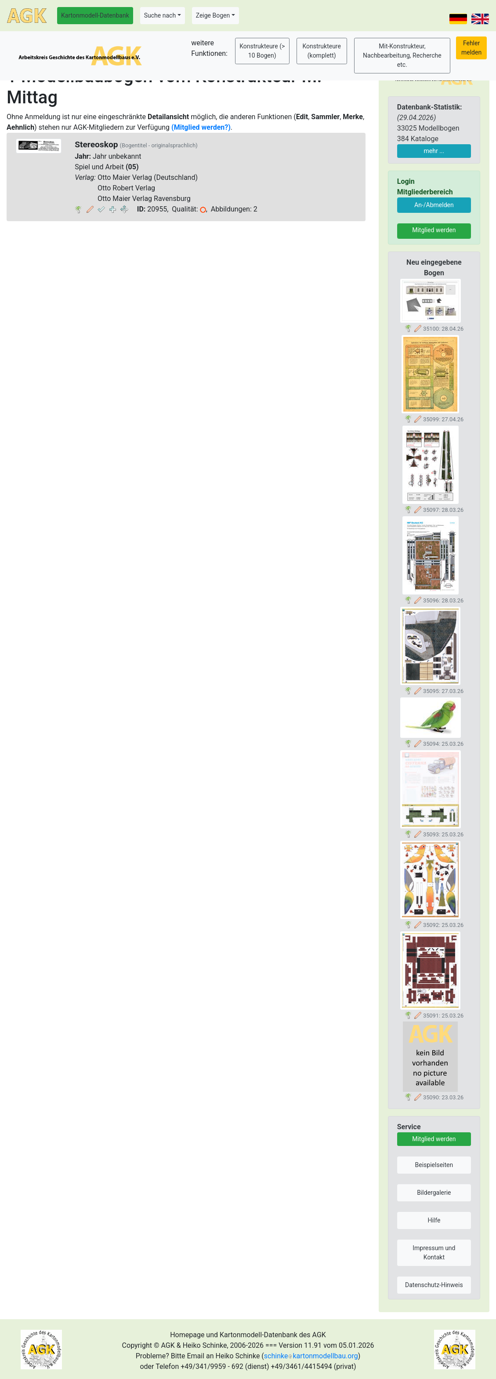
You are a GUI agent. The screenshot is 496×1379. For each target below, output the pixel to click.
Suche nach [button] (160, 15)
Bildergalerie (434, 1192)
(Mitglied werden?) (201, 127)
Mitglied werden (434, 229)
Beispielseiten (434, 1164)
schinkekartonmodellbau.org (311, 1356)
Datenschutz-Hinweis (434, 1284)
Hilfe (433, 1220)
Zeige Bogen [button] (213, 15)
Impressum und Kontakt (434, 1252)
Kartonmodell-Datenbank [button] (95, 15)
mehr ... (434, 150)
